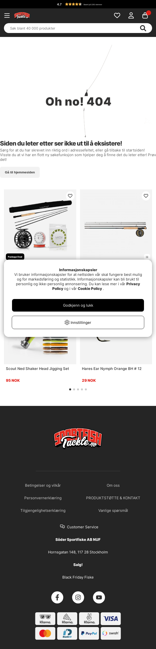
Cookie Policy (90, 288)
